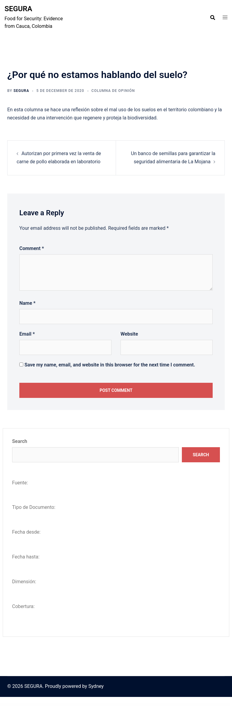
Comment (31, 248)
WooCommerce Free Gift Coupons (136, 704)
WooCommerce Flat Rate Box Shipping (66, 704)
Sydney (96, 686)
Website (129, 334)
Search (19, 441)
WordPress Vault (57, 704)
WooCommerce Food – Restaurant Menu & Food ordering (109, 704)
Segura (21, 91)
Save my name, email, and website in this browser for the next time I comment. (109, 365)
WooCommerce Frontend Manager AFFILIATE (170, 704)
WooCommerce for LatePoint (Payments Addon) (124, 704)
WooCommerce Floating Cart (77, 704)
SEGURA (18, 9)
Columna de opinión (113, 91)
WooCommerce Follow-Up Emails (86, 704)
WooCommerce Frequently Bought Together (149, 704)
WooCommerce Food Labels (96, 704)
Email (27, 334)
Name (27, 303)
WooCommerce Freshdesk (159, 704)
